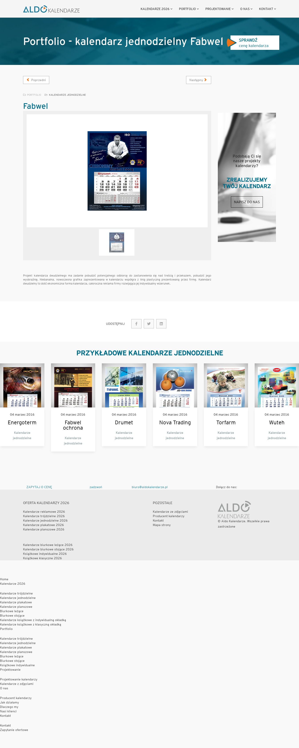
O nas (245, 9)
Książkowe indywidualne (17, 665)
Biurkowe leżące (12, 611)
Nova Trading (175, 422)
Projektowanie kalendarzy (18, 679)
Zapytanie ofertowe (14, 730)
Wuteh (277, 422)
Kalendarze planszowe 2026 (43, 529)
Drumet (124, 422)
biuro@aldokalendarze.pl (150, 487)
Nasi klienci (8, 711)
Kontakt (266, 9)
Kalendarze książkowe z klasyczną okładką (30, 624)
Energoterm (22, 422)
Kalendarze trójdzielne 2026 (44, 516)
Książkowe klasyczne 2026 (42, 558)
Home (4, 579)
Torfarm (226, 422)
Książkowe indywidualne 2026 (45, 553)
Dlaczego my (9, 707)
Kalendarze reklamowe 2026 (44, 511)
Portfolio (187, 9)
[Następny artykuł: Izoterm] (198, 80)
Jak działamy (9, 702)
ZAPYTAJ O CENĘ (39, 487)
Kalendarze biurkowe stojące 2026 (48, 549)
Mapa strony (162, 525)
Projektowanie (218, 9)
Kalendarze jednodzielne (67, 94)
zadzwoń (96, 487)
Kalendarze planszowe (16, 606)
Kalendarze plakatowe (16, 602)
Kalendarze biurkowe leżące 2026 (48, 545)
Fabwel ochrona (73, 425)
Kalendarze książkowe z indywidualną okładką (33, 620)
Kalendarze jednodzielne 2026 (45, 520)
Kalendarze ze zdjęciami (170, 511)
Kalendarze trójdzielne (16, 593)
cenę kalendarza (248, 43)
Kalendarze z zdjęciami (16, 684)
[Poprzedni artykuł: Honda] (36, 80)
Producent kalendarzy (168, 516)
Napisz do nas (247, 202)
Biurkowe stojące (12, 615)
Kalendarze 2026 (155, 9)
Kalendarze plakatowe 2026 (43, 525)
